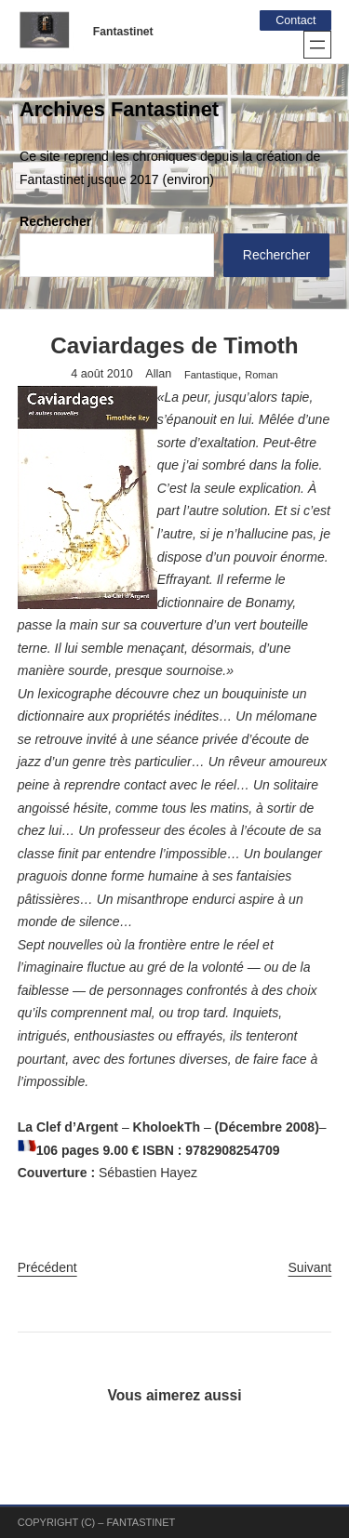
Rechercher (55, 221)
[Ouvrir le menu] (317, 45)
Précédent (47, 1267)
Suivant (310, 1267)
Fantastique (210, 374)
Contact (295, 20)
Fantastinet (123, 31)
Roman (261, 374)
